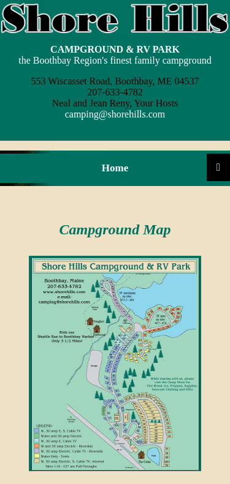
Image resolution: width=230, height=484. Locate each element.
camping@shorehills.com (115, 114)
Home (115, 168)
